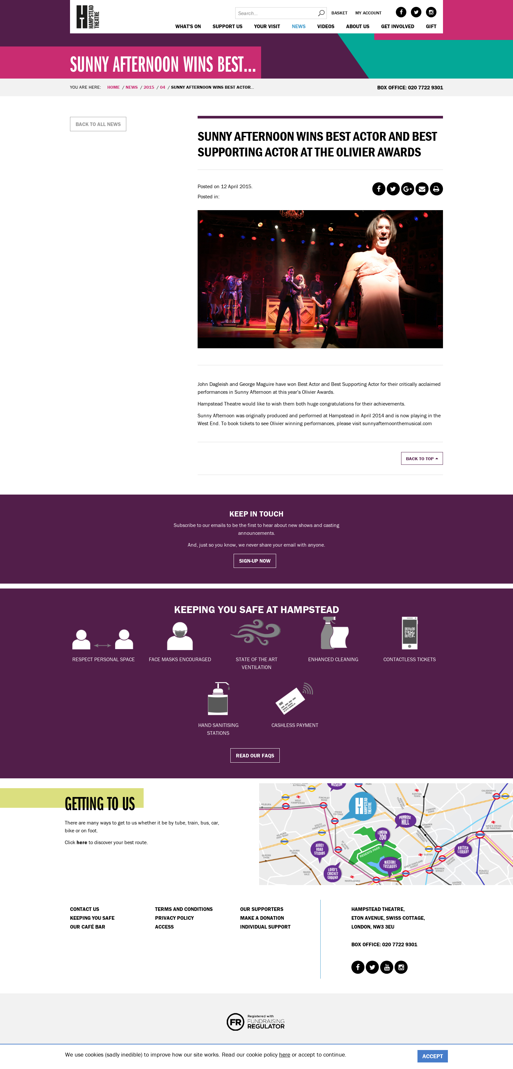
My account (368, 13)
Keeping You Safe (92, 918)
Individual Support (265, 926)
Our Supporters (261, 909)
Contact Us (84, 909)
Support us (227, 26)
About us (357, 26)
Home (113, 87)
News (299, 26)
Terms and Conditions (184, 909)
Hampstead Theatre (88, 16)
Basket (339, 13)
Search (321, 13)
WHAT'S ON (188, 26)
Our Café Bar (87, 926)
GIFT (431, 26)
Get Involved (397, 26)
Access (164, 926)
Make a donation (262, 918)
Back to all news (98, 124)
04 (162, 87)
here (284, 1054)
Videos (325, 26)
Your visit (267, 26)
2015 (149, 87)
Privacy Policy (174, 918)
